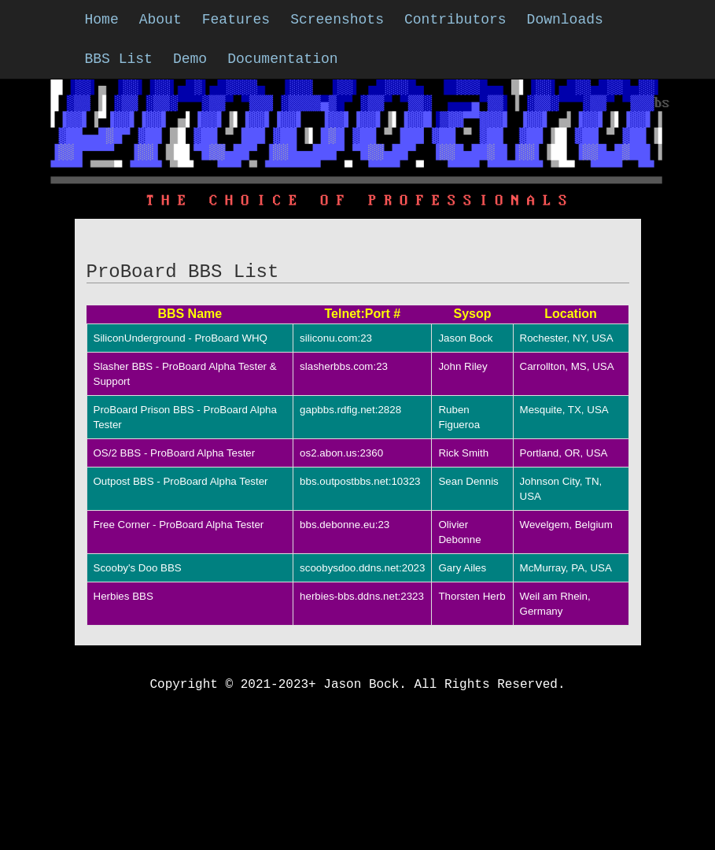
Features (236, 19)
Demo (190, 59)
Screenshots (337, 19)
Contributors (455, 19)
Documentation (282, 59)
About (160, 19)
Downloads (565, 19)
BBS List (119, 59)
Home (102, 19)
